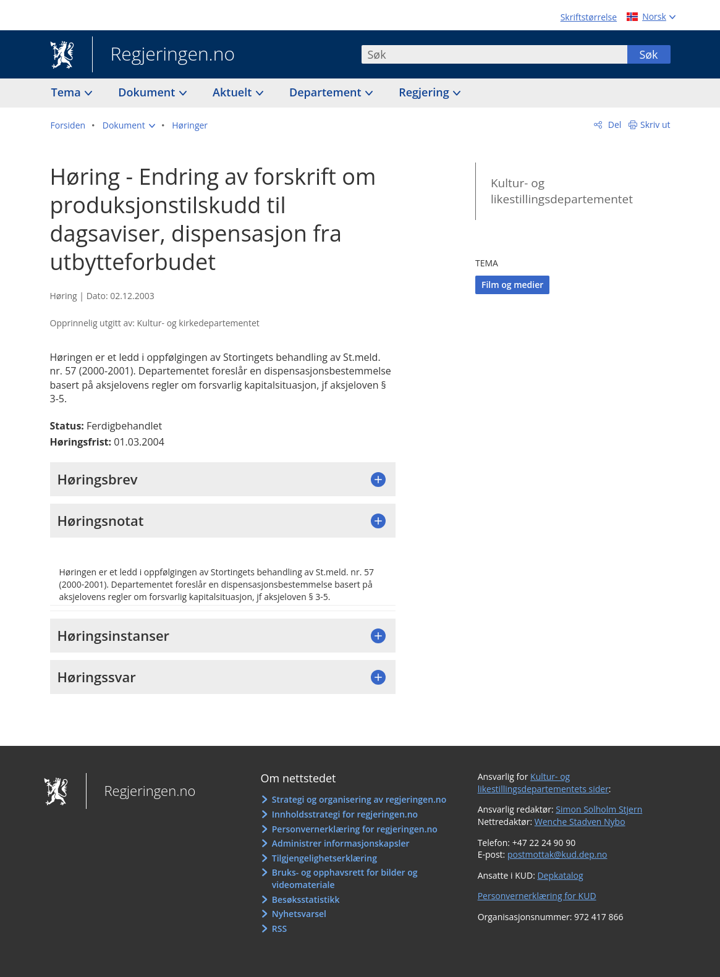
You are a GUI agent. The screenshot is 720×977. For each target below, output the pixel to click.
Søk (648, 54)
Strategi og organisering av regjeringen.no (359, 799)
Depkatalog (560, 875)
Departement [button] (326, 92)
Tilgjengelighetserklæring (324, 858)
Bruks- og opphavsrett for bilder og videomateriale (345, 878)
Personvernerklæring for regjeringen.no (355, 829)
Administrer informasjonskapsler (341, 843)
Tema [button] (67, 92)
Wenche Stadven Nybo (580, 821)
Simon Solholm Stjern (599, 809)
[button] (129, 125)
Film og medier (512, 284)
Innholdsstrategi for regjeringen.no (345, 814)
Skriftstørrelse (589, 17)
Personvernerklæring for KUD (537, 896)
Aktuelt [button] (234, 92)
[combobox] (494, 54)
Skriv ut (655, 124)
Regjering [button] (425, 92)
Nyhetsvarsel (299, 914)
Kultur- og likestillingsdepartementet (562, 191)
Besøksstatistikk (306, 899)
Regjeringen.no (163, 55)
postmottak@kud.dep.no (557, 854)
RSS (279, 928)
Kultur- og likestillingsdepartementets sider (543, 783)
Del (613, 124)
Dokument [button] (148, 92)
